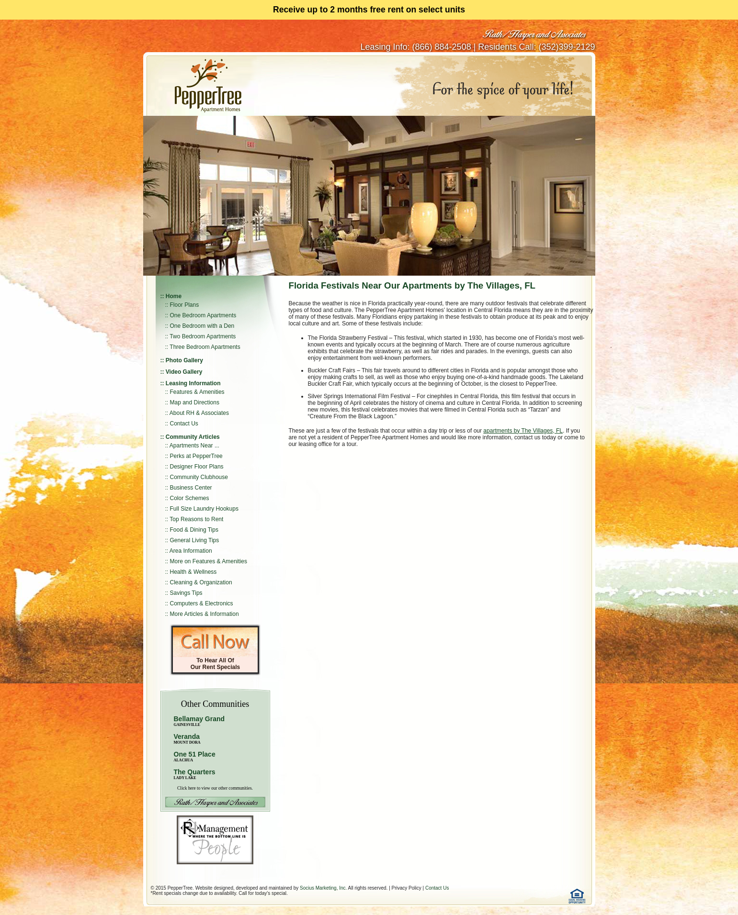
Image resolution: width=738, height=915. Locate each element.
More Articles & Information (204, 614)
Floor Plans (184, 304)
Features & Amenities (197, 392)
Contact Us (184, 423)
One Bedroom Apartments (203, 315)
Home (174, 296)
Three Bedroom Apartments (205, 347)
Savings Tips (186, 593)
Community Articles (193, 437)
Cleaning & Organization (201, 582)
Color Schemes (189, 498)
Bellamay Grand (199, 721)
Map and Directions (194, 402)
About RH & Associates (199, 413)
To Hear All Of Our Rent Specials (215, 663)
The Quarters (195, 772)
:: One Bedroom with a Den (200, 326)
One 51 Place (195, 754)
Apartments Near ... (194, 445)
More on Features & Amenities (208, 561)
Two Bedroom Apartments (203, 336)
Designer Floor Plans (197, 466)
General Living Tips (194, 540)
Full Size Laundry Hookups (204, 508)
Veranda (187, 739)
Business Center (191, 487)
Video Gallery (184, 371)
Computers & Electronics (201, 603)
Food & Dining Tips (194, 529)
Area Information (191, 550)
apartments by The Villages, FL (523, 430)
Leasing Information (193, 383)
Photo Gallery (184, 360)
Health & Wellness (193, 572)
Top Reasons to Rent (196, 519)
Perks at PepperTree (196, 456)
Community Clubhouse (199, 477)
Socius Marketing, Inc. (323, 888)
